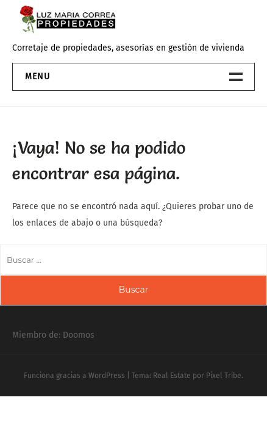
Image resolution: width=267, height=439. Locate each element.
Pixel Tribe (223, 375)
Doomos (78, 335)
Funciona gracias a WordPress (74, 375)
